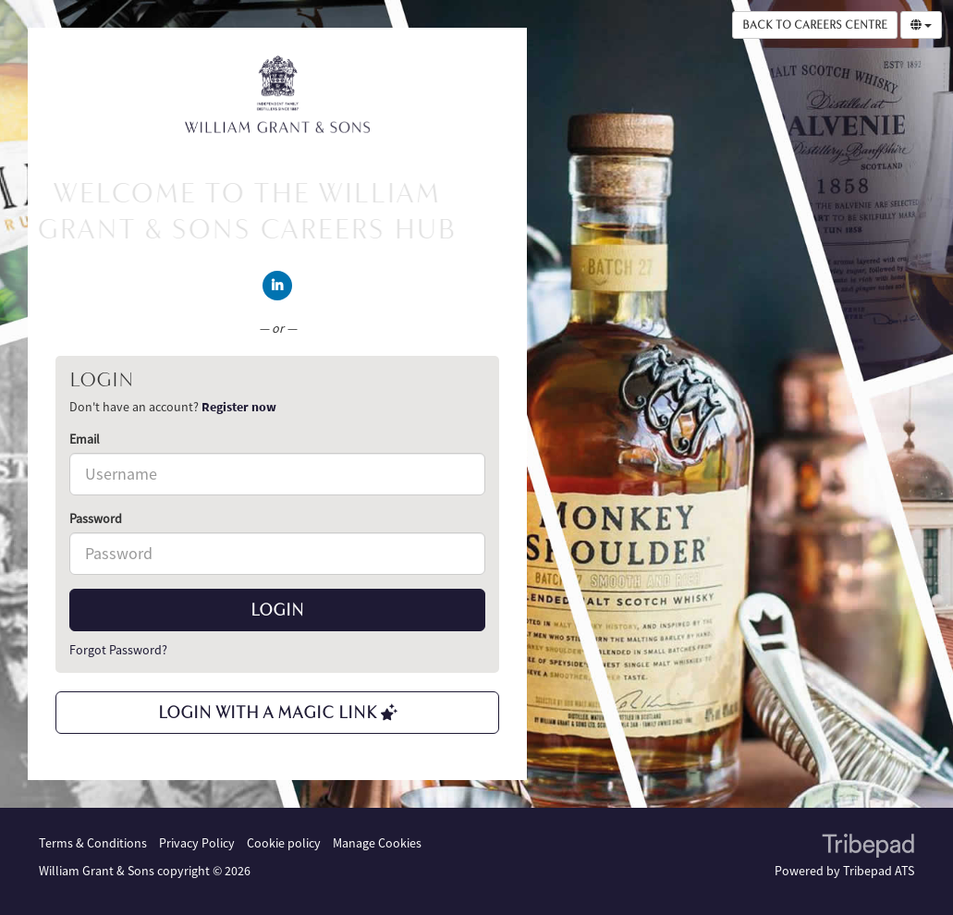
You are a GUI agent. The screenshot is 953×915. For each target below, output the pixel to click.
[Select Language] (921, 25)
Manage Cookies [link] (377, 843)
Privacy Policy (197, 843)
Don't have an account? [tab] (172, 406)
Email (84, 439)
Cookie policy (284, 843)
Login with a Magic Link (277, 712)
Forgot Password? (118, 649)
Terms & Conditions (93, 843)
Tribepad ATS (878, 870)
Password (95, 518)
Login (277, 610)
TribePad (868, 847)
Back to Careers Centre (814, 24)
